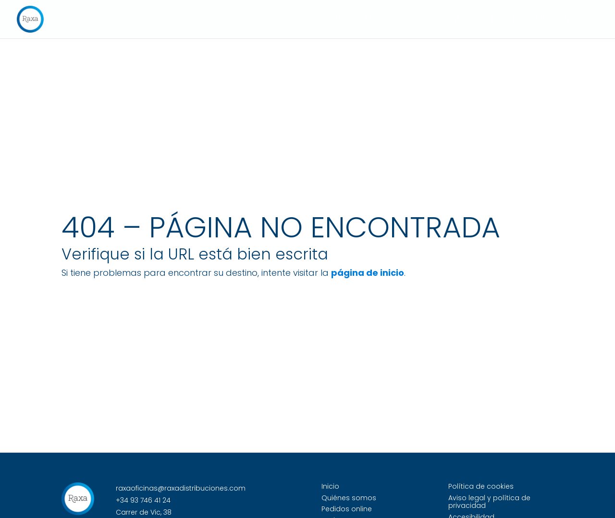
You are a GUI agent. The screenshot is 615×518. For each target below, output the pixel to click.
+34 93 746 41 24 (143, 500)
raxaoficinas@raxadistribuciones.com (181, 488)
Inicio (291, 20)
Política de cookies (481, 486)
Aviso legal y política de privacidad (489, 502)
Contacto (498, 20)
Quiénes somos (350, 20)
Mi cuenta (557, 20)
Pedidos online (428, 20)
